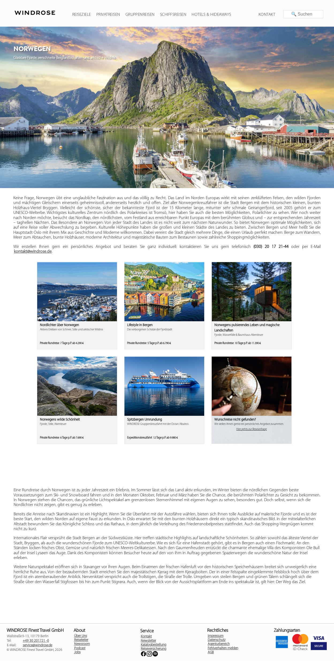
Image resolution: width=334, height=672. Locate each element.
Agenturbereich (219, 644)
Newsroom (82, 644)
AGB (211, 652)
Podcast (79, 648)
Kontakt (267, 15)
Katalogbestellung (153, 645)
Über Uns (80, 636)
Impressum (215, 636)
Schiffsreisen (173, 15)
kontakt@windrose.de (33, 252)
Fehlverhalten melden (223, 648)
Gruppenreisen (140, 15)
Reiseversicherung (153, 649)
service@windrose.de (37, 645)
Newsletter (148, 641)
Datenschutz (216, 640)
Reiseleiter (81, 640)
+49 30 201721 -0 (36, 641)
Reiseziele (81, 15)
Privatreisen (108, 15)
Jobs (77, 652)
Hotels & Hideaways (211, 15)
